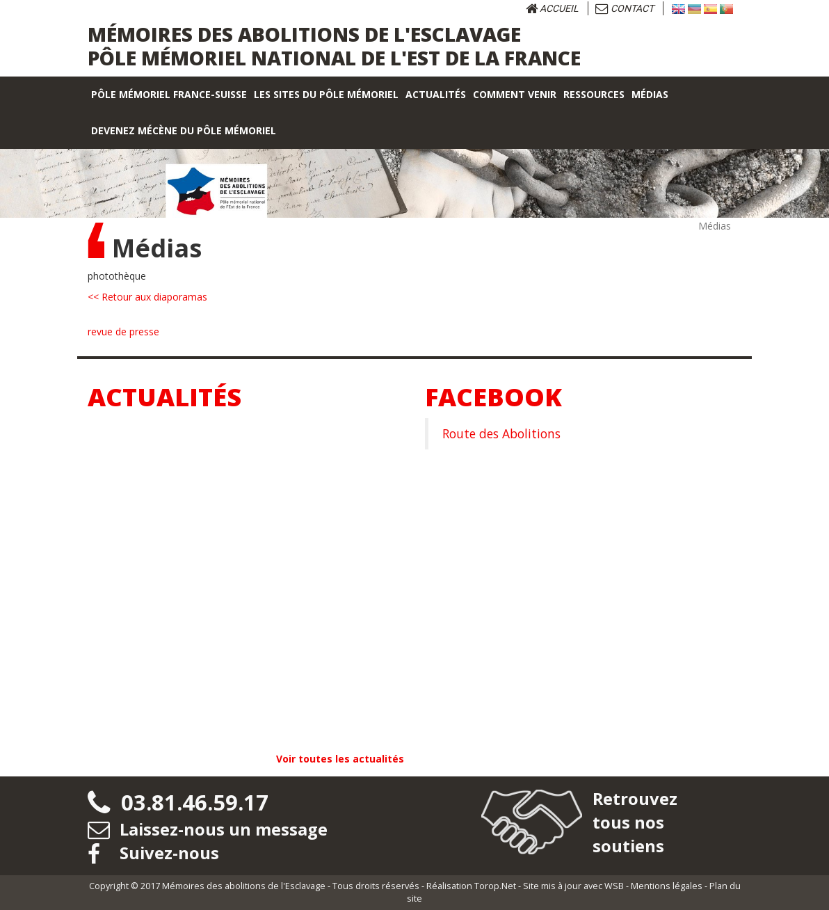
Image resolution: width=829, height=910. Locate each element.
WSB (614, 886)
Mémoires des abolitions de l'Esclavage (243, 886)
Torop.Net (495, 886)
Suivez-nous (154, 852)
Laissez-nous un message (208, 828)
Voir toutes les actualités (340, 758)
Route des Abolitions (501, 433)
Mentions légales (666, 886)
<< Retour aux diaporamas (147, 296)
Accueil (552, 8)
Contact (624, 8)
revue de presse (123, 331)
